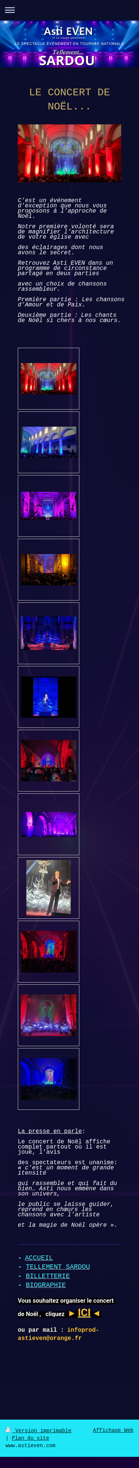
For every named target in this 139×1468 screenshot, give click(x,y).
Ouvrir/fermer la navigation (69, 10)
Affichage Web (113, 1430)
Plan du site (30, 1438)
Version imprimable (39, 1431)
